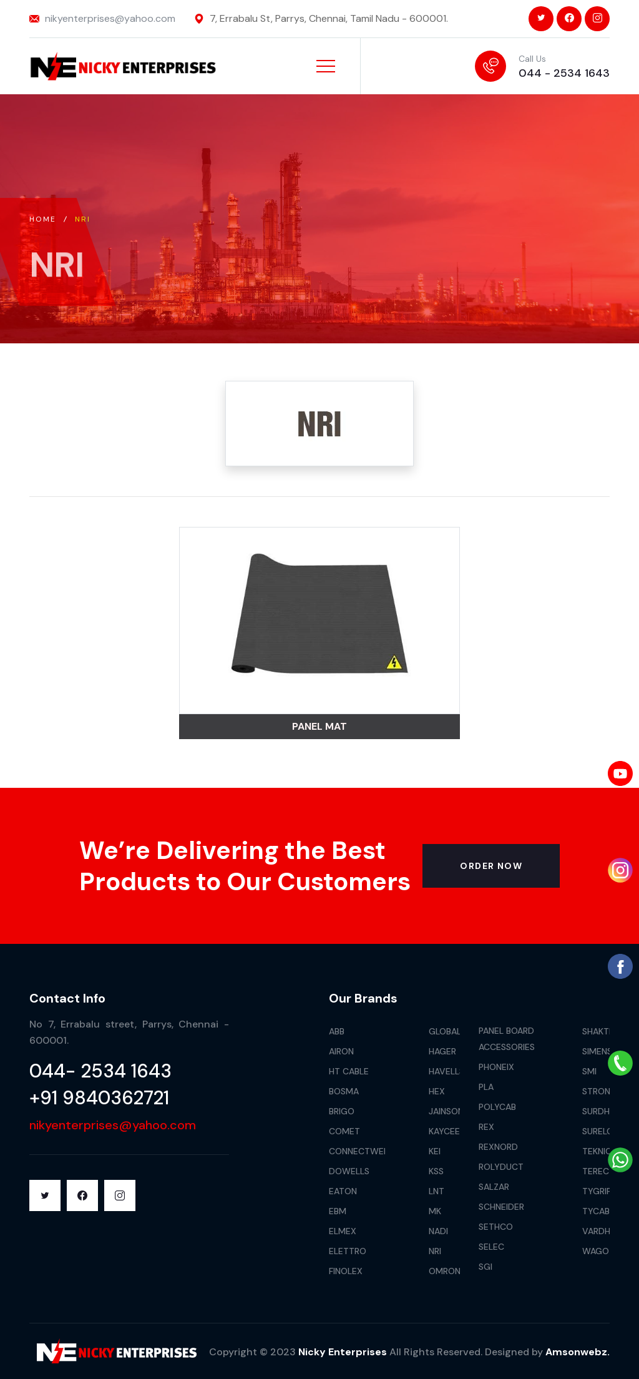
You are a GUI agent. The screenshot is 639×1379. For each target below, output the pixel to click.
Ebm (337, 1211)
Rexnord (498, 1146)
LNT (436, 1191)
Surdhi (597, 1111)
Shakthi (599, 1031)
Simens (597, 1051)
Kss (436, 1171)
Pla (486, 1086)
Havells (446, 1071)
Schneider (501, 1206)
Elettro (347, 1251)
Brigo (341, 1111)
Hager (442, 1051)
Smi (589, 1071)
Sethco (496, 1226)
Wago (595, 1251)
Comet (344, 1131)
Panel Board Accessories (507, 1039)
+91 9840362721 (99, 1098)
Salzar (494, 1186)
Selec (491, 1246)
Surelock (603, 1131)
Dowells (349, 1171)
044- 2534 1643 (100, 1071)
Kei (435, 1151)
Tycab (596, 1211)
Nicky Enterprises (342, 1351)
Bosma (344, 1091)
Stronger (604, 1091)
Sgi (485, 1266)
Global (445, 1031)
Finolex (346, 1271)
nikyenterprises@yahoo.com (110, 18)
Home (43, 219)
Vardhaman (608, 1231)
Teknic (597, 1151)
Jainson (446, 1111)
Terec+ (598, 1171)
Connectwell (361, 1151)
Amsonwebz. (577, 1351)
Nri (435, 1251)
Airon (341, 1051)
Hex (437, 1091)
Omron (445, 1271)
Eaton (343, 1191)
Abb (336, 1031)
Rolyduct (501, 1166)
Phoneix (496, 1066)
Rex (486, 1126)
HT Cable (349, 1071)
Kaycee (444, 1131)
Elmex (342, 1231)
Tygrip (597, 1191)
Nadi (438, 1231)
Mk (435, 1211)
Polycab (497, 1106)
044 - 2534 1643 (564, 73)
